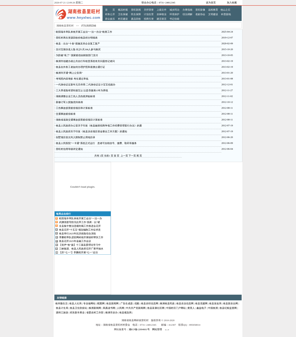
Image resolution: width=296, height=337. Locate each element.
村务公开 (110, 14)
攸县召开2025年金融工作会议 (75, 241)
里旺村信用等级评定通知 (69, 149)
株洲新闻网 (95, 308)
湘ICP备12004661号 (139, 329)
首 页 (110, 9)
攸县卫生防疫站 (78, 308)
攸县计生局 (62, 308)
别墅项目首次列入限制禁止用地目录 (75, 137)
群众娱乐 (110, 18)
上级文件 (161, 9)
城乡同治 (174, 9)
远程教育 (213, 9)
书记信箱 (174, 18)
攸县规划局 (125, 312)
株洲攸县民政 (167, 303)
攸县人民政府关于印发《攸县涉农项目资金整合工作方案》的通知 (91, 131)
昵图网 (101, 303)
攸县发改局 (215, 303)
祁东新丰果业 (77, 312)
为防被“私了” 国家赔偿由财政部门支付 (76, 55)
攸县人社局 (75, 303)
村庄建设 (123, 18)
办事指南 (187, 9)
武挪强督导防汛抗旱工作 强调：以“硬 (79, 222)
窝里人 (191, 308)
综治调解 (187, 14)
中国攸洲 (213, 308)
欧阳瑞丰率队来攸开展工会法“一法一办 (80, 218)
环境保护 (174, 14)
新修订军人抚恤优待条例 (69, 102)
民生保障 (136, 14)
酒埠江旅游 (62, 312)
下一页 (132, 155)
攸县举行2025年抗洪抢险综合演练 (77, 233)
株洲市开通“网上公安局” (69, 72)
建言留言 (161, 18)
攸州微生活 (61, 303)
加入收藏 (232, 2)
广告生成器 (126, 303)
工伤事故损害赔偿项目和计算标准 (74, 108)
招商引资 (149, 18)
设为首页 (211, 2)
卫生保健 (123, 14)
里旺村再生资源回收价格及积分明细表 (76, 37)
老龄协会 (200, 14)
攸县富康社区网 (155, 308)
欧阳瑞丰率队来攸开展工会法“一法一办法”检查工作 (83, 31)
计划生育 (149, 14)
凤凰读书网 (109, 308)
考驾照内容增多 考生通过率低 (72, 78)
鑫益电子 (201, 308)
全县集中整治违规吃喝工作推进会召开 (80, 226)
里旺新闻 (136, 9)
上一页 (124, 155)
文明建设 (213, 14)
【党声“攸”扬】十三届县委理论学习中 (80, 244)
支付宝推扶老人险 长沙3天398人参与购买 (78, 49)
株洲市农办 (111, 312)
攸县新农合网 (230, 303)
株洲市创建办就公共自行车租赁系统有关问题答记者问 (85, 61)
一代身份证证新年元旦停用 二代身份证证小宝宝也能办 (85, 84)
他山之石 (225, 9)
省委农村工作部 (94, 312)
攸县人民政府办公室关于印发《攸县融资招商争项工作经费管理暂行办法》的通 (98, 125)
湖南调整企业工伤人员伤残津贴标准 (75, 96)
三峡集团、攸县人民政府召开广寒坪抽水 (81, 248)
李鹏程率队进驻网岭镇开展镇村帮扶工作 (81, 237)
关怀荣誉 (149, 9)
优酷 (136, 303)
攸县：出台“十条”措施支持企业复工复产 (77, 43)
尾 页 (139, 155)
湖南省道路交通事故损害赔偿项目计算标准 (79, 119)
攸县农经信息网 (149, 303)
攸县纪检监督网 (228, 308)
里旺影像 (200, 9)
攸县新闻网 (112, 303)
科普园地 (226, 14)
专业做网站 (89, 303)
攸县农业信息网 (184, 303)
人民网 (120, 308)
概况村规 (123, 9)
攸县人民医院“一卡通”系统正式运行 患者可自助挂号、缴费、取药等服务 (96, 143)
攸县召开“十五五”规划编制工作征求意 (80, 229)
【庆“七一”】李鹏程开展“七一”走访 (78, 252)
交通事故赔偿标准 (65, 113)
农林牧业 (161, 14)
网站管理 (157, 329)
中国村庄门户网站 (176, 308)
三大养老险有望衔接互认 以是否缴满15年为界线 (81, 90)
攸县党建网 (201, 303)
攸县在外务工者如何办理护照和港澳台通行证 (80, 67)
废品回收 (136, 18)
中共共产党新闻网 (136, 308)
